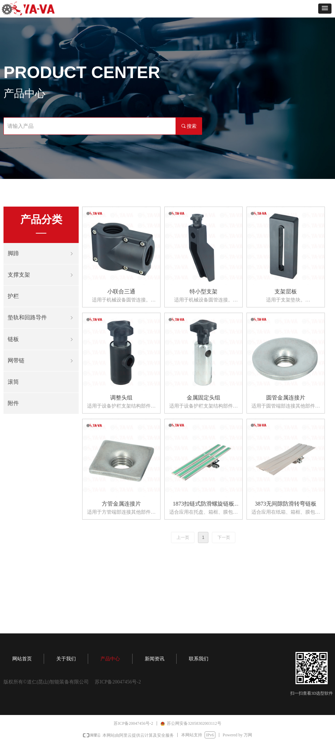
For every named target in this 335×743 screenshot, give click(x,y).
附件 (13, 403)
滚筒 (13, 382)
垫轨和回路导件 (41, 317)
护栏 (13, 296)
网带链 (41, 360)
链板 (41, 339)
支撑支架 (41, 275)
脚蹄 (41, 253)
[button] (325, 9)
